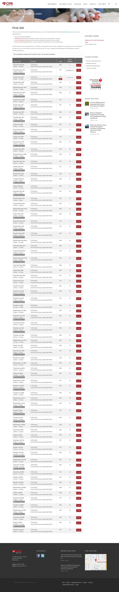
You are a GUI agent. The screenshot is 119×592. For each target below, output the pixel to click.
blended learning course (67, 32)
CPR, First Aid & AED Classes (93, 61)
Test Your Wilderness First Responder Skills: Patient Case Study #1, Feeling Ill (97, 104)
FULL (78, 70)
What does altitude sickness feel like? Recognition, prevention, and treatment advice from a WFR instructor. (98, 128)
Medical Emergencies (20, 38)
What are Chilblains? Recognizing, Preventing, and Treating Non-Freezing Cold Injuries (70, 567)
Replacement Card (76, 582)
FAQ (63, 582)
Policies (68, 582)
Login (77, 584)
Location (84, 582)
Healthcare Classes (91, 63)
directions (15, 560)
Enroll (78, 65)
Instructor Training (91, 68)
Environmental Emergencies (22, 42)
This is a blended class (19, 73)
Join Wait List (69, 70)
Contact (90, 582)
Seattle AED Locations (68, 584)
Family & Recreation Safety (93, 65)
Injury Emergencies (20, 40)
